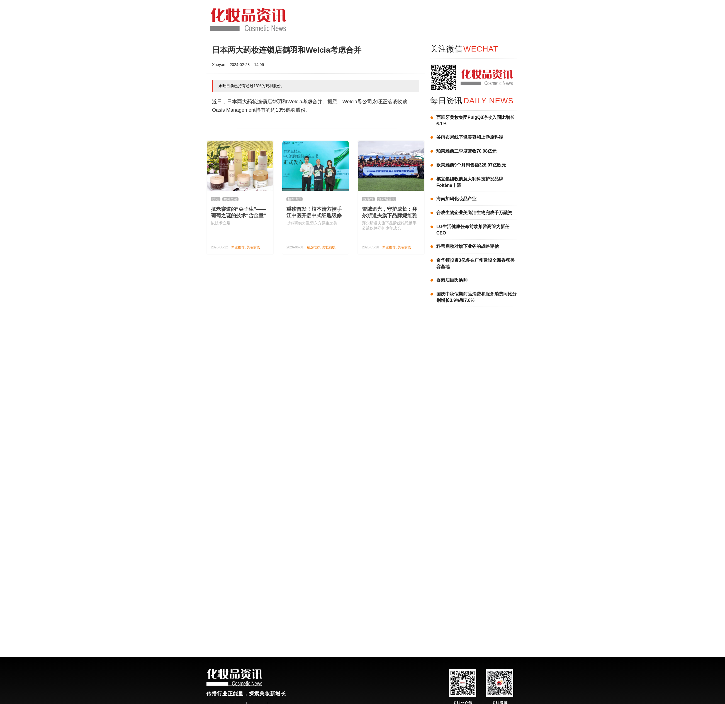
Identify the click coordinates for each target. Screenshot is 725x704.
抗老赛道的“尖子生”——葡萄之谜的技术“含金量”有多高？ (238, 215)
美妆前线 (253, 247)
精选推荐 (238, 247)
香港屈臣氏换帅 (452, 280)
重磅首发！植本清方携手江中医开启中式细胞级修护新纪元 (314, 215)
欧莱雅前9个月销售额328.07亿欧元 (471, 165)
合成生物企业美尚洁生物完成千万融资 (474, 212)
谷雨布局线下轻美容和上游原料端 (469, 137)
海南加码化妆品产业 (456, 198)
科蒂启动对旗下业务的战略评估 (467, 246)
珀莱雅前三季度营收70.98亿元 (466, 151)
